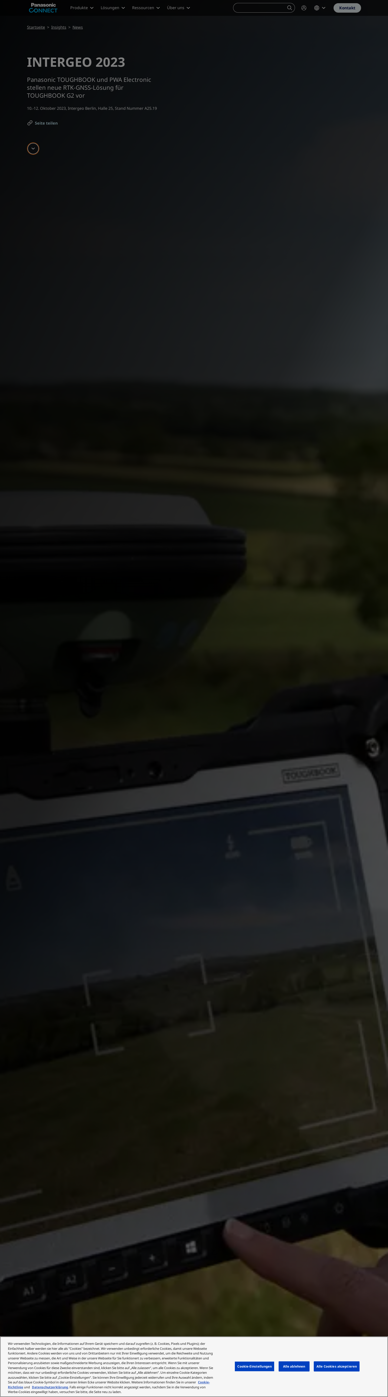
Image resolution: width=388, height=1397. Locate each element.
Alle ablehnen (294, 1366)
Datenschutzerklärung (50, 1387)
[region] (194, 1366)
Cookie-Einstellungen (254, 1366)
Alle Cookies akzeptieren (336, 1366)
